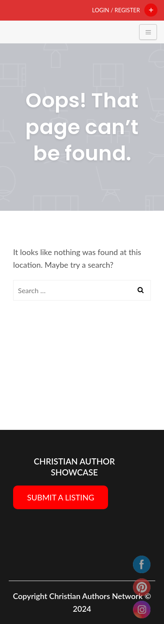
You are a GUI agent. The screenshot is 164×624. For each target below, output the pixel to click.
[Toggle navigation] (148, 32)
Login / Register (116, 10)
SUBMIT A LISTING (60, 497)
